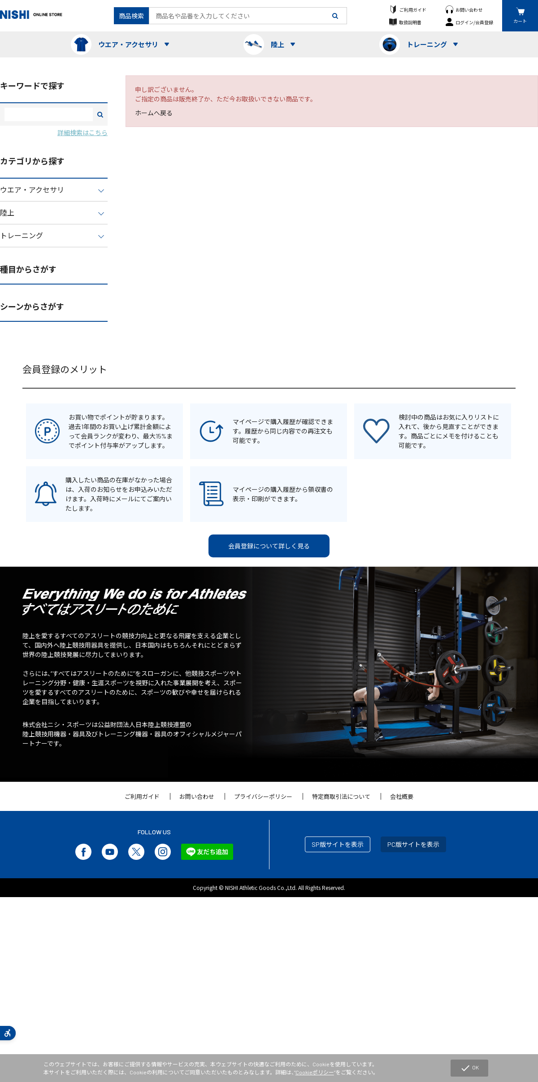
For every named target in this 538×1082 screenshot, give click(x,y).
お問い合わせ (469, 9)
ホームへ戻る (154, 113)
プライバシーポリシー (263, 796)
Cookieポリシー (314, 1072)
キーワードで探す (32, 86)
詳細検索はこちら (82, 132)
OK (469, 1068)
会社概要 (401, 796)
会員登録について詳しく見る (269, 546)
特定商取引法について (341, 796)
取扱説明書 (410, 22)
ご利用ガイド (412, 9)
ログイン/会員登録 (474, 22)
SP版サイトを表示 (338, 844)
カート (520, 21)
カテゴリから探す (32, 161)
